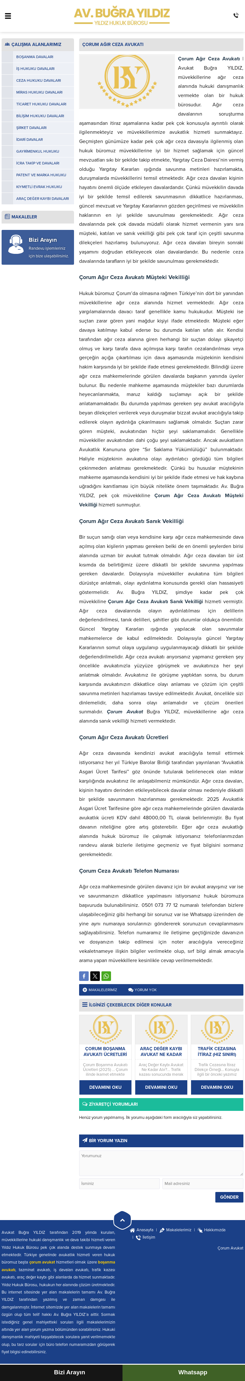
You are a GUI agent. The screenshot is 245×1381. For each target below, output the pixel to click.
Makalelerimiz (103, 990)
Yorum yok (146, 990)
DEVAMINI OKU (105, 1087)
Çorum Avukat (230, 1248)
